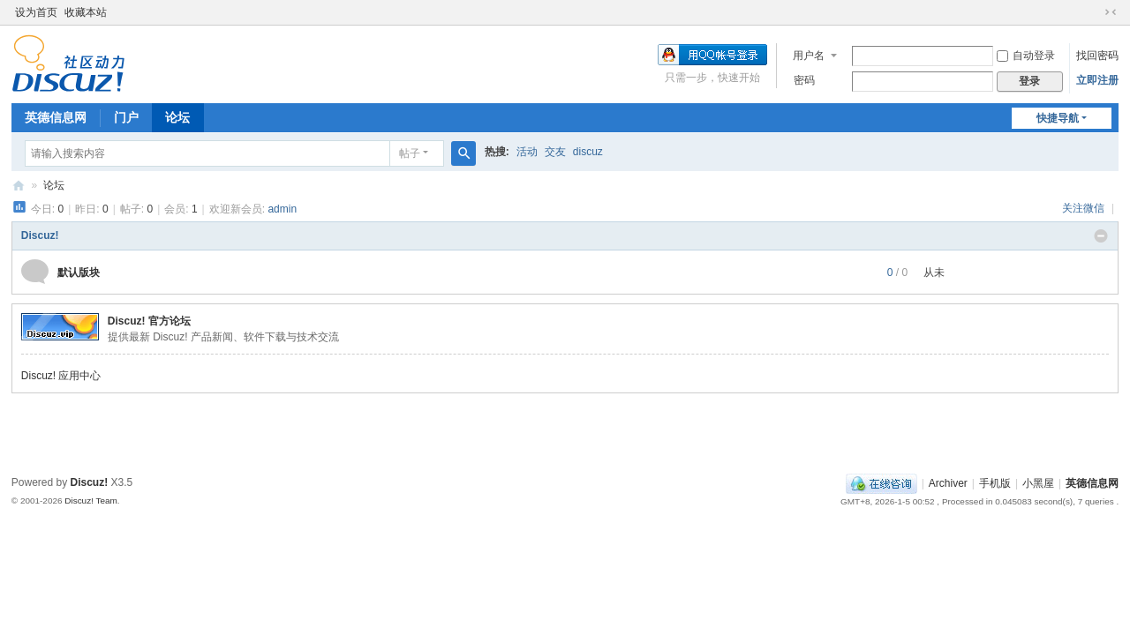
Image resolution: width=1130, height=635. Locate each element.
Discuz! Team (90, 500)
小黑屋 (1038, 483)
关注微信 (1084, 208)
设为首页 (36, 12)
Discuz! (40, 235)
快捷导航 (1057, 118)
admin (282, 209)
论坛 (177, 117)
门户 (126, 117)
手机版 (995, 483)
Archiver (948, 483)
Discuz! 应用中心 (61, 376)
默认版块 (78, 272)
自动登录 (1026, 55)
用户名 (809, 55)
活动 (527, 152)
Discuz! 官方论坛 (149, 321)
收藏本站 (85, 12)
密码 (804, 80)
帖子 (409, 153)
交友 (555, 152)
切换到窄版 (1111, 12)
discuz (588, 152)
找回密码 (1097, 55)
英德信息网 (56, 117)
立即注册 (1097, 80)
